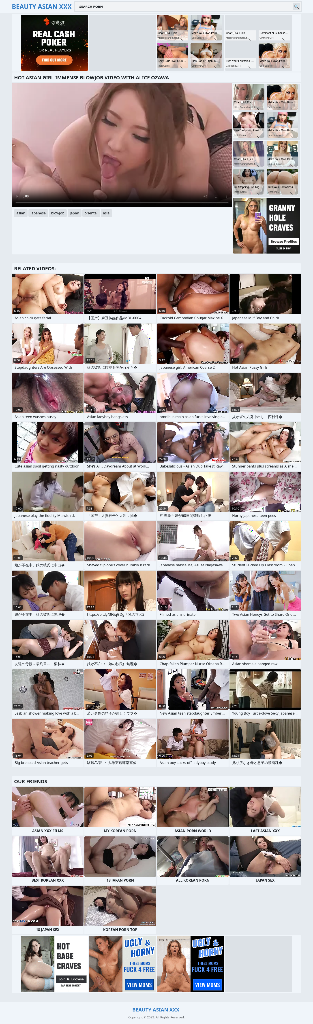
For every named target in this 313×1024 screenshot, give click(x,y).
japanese (38, 213)
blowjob (57, 213)
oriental (91, 213)
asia (106, 213)
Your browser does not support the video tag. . (122, 145)
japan (74, 213)
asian (20, 213)
